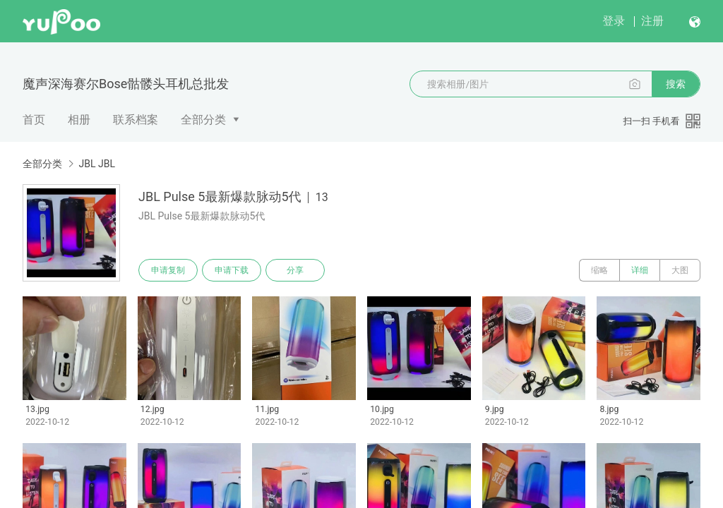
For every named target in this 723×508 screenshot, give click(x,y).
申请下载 (232, 270)
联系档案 (135, 119)
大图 (679, 270)
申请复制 (168, 270)
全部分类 (203, 119)
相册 (79, 119)
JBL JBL (96, 163)
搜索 (676, 84)
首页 (34, 119)
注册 (652, 21)
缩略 (599, 270)
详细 (639, 270)
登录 (613, 21)
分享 (295, 270)
